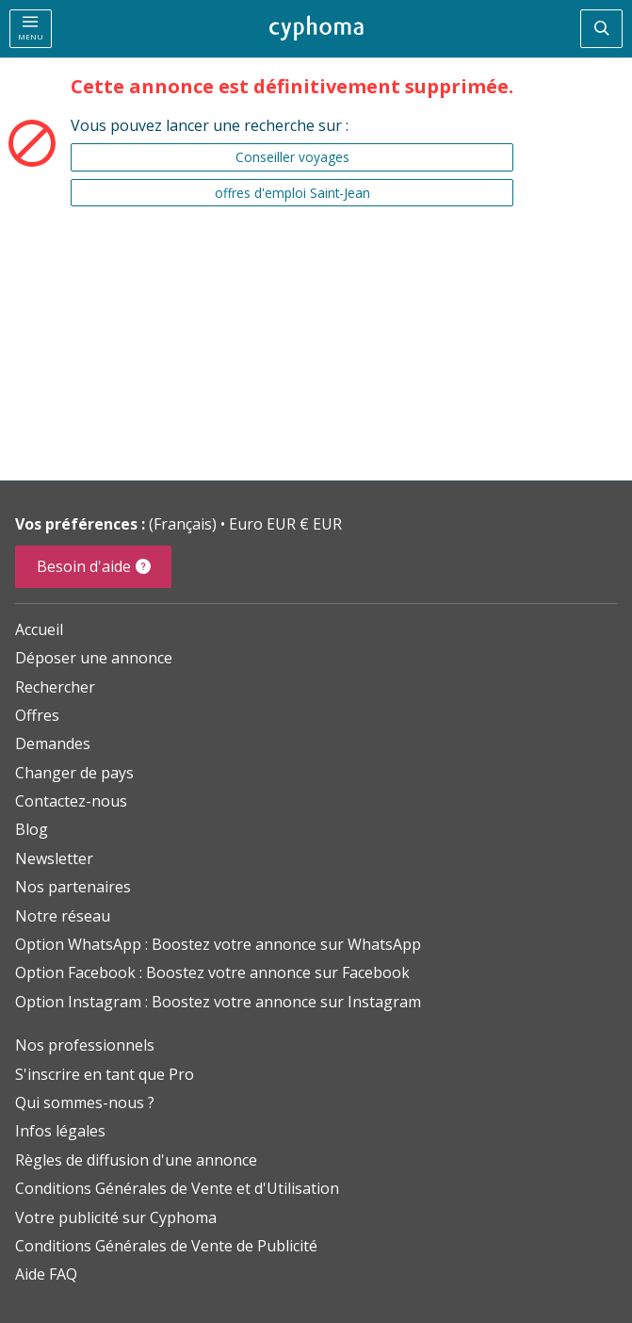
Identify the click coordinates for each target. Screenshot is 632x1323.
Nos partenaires (73, 886)
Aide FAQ (46, 1274)
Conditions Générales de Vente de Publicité (166, 1245)
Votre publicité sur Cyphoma (116, 1217)
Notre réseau (62, 916)
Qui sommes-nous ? (84, 1102)
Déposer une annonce (93, 657)
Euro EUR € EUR (285, 524)
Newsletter (54, 858)
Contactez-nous (71, 801)
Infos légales (60, 1130)
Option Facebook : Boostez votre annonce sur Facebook (212, 972)
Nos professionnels (84, 1045)
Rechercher (55, 687)
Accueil (39, 629)
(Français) (184, 524)
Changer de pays (74, 772)
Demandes (52, 743)
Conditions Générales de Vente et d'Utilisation (177, 1188)
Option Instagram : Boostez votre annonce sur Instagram (218, 1001)
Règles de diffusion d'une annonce (136, 1160)
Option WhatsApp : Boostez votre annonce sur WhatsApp (218, 944)
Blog (31, 829)
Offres (37, 715)
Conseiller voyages (292, 157)
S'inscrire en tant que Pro (104, 1074)
